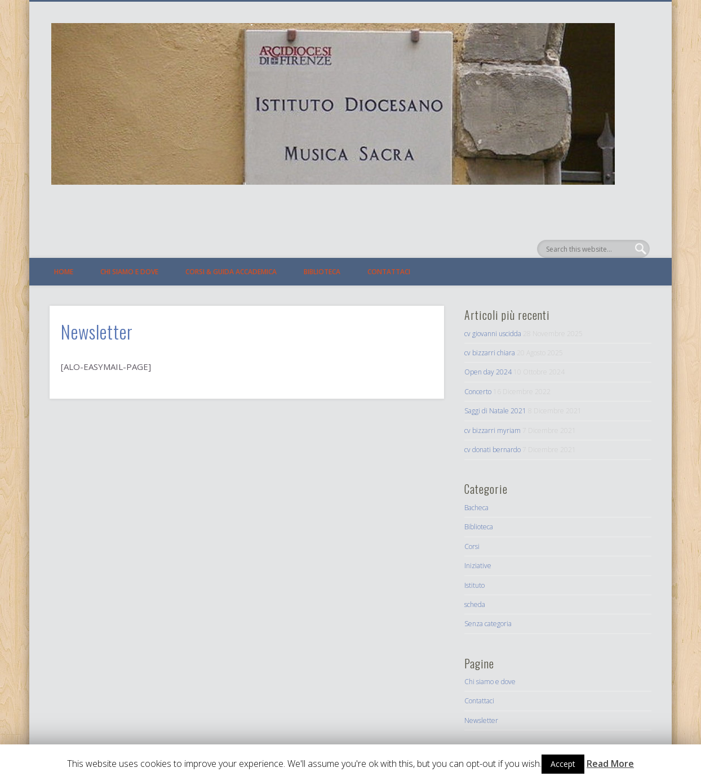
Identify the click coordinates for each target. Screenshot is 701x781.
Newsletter (481, 720)
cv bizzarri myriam (492, 430)
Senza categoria (488, 623)
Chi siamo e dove (129, 271)
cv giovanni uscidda (492, 333)
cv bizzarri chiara (489, 353)
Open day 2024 (488, 372)
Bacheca (476, 507)
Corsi (472, 546)
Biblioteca (322, 271)
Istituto (474, 585)
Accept (563, 763)
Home (63, 271)
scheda (474, 604)
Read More (610, 763)
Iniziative (477, 565)
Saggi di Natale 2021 (495, 411)
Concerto (477, 391)
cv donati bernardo (492, 449)
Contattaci (388, 271)
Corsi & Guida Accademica (231, 271)
